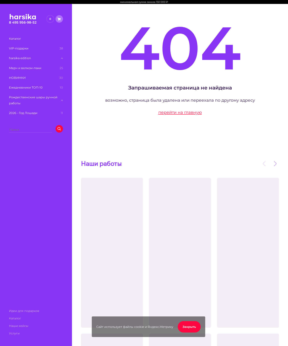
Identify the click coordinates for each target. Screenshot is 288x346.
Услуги (14, 333)
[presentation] (264, 163)
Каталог (15, 318)
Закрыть (189, 327)
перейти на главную (180, 112)
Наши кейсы (18, 326)
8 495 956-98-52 (22, 22)
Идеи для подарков (24, 311)
